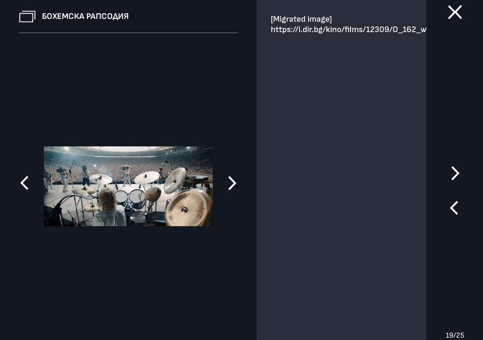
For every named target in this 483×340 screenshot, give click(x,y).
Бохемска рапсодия (85, 16)
